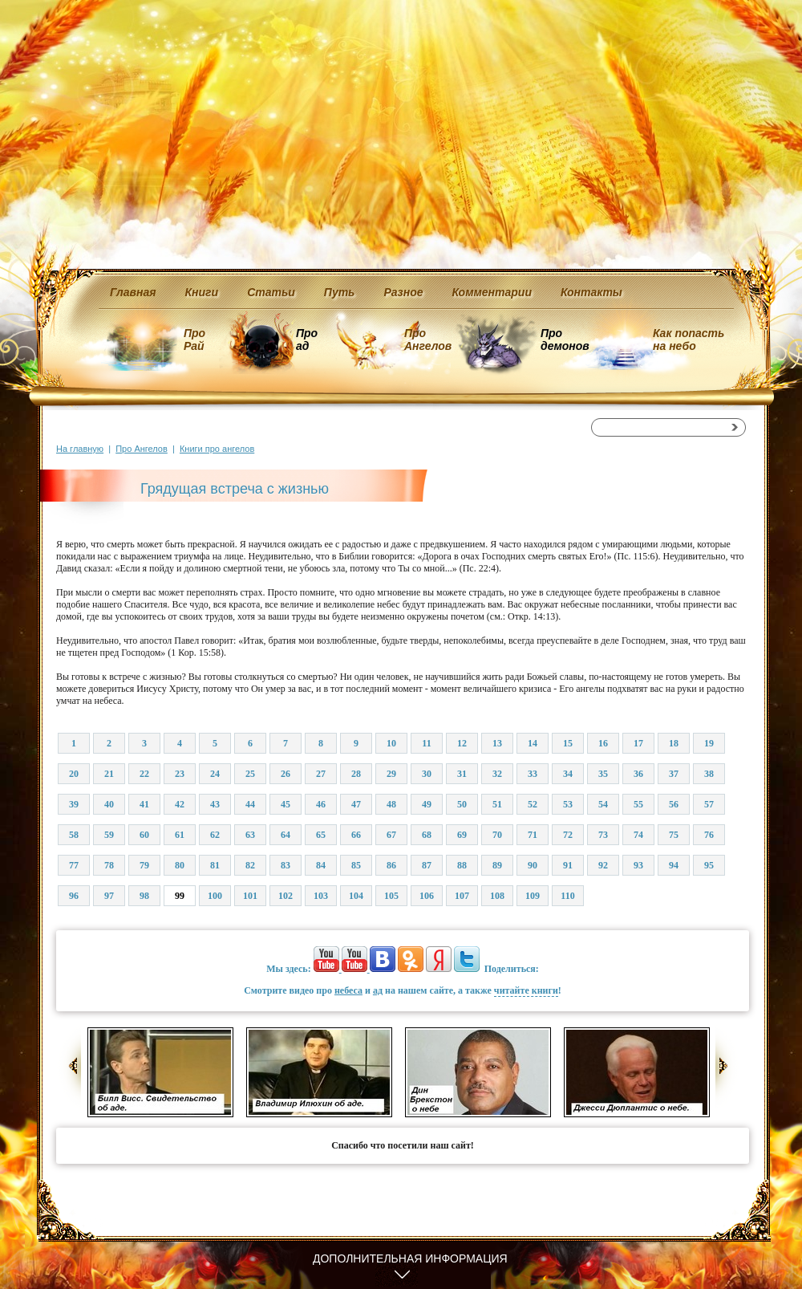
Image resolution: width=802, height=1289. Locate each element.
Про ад (306, 339)
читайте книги (526, 990)
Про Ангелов (428, 339)
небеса (348, 990)
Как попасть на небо (688, 339)
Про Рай (194, 339)
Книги (202, 292)
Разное (403, 292)
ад (378, 990)
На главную (79, 448)
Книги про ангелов (217, 448)
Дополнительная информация (410, 1258)
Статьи (271, 292)
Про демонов (565, 339)
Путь (339, 292)
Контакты (591, 292)
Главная (133, 292)
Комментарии (492, 292)
